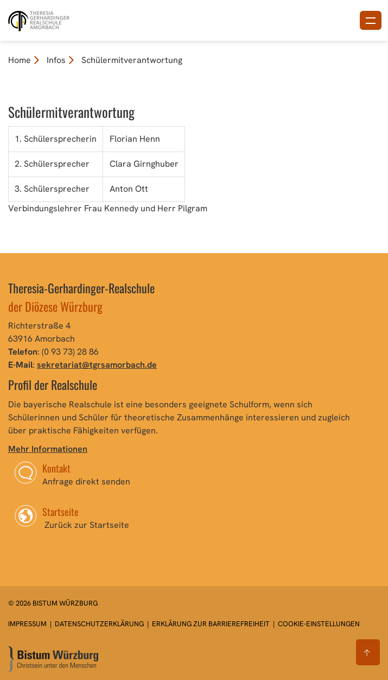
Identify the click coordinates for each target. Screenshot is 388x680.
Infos (56, 60)
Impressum (28, 623)
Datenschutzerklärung (100, 623)
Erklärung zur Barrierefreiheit (211, 623)
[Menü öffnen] (370, 20)
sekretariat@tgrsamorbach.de (97, 364)
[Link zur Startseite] (40, 19)
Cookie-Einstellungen (319, 623)
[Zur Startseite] (53, 659)
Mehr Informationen (47, 449)
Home (19, 60)
